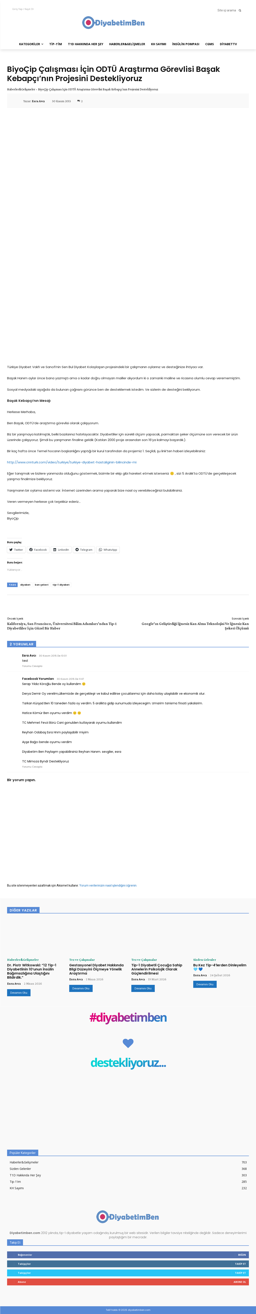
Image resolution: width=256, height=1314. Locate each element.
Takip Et (240, 1263)
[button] (231, 10)
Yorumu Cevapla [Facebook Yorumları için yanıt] (32, 766)
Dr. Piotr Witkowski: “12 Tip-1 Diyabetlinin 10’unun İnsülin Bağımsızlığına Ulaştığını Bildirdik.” (31, 971)
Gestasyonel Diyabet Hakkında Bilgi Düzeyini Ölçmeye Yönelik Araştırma (96, 969)
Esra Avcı (38, 101)
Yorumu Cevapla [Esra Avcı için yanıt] (32, 666)
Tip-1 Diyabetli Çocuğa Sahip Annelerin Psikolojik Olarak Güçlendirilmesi (156, 969)
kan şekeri (41, 584)
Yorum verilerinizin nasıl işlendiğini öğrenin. (108, 885)
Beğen (242, 1254)
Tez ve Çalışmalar (82, 959)
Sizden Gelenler (204, 959)
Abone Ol (240, 1281)
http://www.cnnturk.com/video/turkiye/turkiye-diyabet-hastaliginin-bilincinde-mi (71, 462)
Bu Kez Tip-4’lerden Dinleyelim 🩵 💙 (219, 967)
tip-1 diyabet (61, 584)
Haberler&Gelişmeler (21, 89)
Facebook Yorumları (38, 679)
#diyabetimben (128, 1018)
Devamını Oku (18, 992)
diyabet (25, 584)
